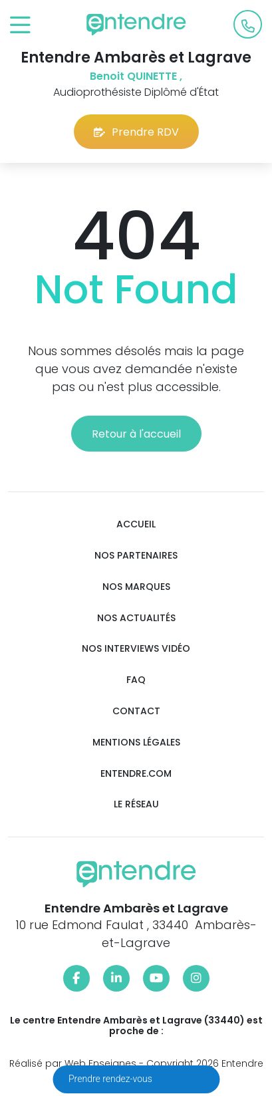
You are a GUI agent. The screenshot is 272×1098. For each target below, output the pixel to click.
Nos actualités (136, 618)
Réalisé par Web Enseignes (72, 1063)
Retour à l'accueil (136, 434)
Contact (136, 711)
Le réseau (136, 804)
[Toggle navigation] (20, 25)
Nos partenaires (136, 555)
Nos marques (136, 587)
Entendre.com (136, 773)
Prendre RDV (136, 132)
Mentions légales (136, 742)
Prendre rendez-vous (111, 1078)
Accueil (136, 524)
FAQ (136, 680)
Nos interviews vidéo (136, 648)
